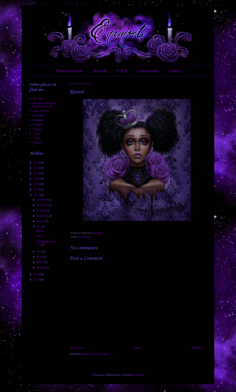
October (41, 210)
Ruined (40, 231)
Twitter (36, 138)
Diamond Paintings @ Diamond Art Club (44, 105)
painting (86, 236)
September (43, 215)
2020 (37, 178)
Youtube (37, 142)
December (42, 199)
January (41, 267)
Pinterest (37, 129)
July (39, 226)
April (40, 256)
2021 (37, 173)
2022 (37, 168)
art (80, 236)
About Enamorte (68, 71)
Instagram (38, 120)
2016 (37, 274)
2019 (37, 184)
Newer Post (76, 347)
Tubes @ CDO (41, 111)
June (39, 251)
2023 (37, 162)
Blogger (139, 375)
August (41, 221)
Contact (174, 71)
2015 (37, 279)
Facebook (38, 124)
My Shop (38, 98)
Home (137, 347)
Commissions (147, 71)
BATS (39, 236)
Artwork (99, 71)
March (40, 262)
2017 (37, 195)
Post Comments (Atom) (96, 354)
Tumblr (37, 133)
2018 (37, 189)
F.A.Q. (121, 71)
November (43, 205)
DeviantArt (39, 115)
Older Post (198, 347)
